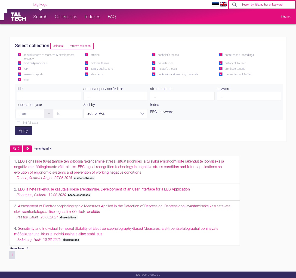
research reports (33, 74)
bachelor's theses (168, 55)
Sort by (89, 105)
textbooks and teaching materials (178, 74)
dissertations (165, 63)
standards (97, 74)
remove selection (80, 46)
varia (26, 80)
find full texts (30, 122)
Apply (23, 130)
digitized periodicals (36, 63)
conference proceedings (239, 55)
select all (58, 46)
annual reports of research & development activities (49, 57)
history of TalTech (235, 63)
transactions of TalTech (239, 74)
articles (95, 55)
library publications (102, 68)
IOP (26, 68)
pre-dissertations (235, 68)
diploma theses (100, 63)
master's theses (167, 68)
